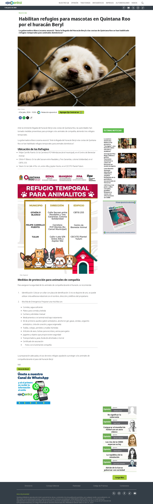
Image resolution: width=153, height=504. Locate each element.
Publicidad (76, 486)
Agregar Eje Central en (71, 112)
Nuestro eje (64, 3)
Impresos (110, 3)
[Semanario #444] (119, 217)
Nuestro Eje (23, 13)
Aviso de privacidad (23, 494)
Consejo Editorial (52, 486)
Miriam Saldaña (118, 438)
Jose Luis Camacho (119, 463)
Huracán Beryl (23, 369)
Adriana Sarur (118, 411)
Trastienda (85, 3)
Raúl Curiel (117, 423)
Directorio (28, 486)
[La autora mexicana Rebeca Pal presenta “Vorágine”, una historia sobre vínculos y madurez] (127, 143)
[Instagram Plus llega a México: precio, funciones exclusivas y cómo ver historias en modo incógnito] (127, 158)
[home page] (13, 3)
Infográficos (98, 3)
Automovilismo (122, 3)
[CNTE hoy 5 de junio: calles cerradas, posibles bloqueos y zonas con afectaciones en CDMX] (127, 189)
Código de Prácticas (100, 486)
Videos (134, 3)
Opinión (74, 3)
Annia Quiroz (118, 451)
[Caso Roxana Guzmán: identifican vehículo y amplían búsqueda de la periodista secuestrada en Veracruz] (127, 173)
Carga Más (119, 477)
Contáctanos (124, 486)
